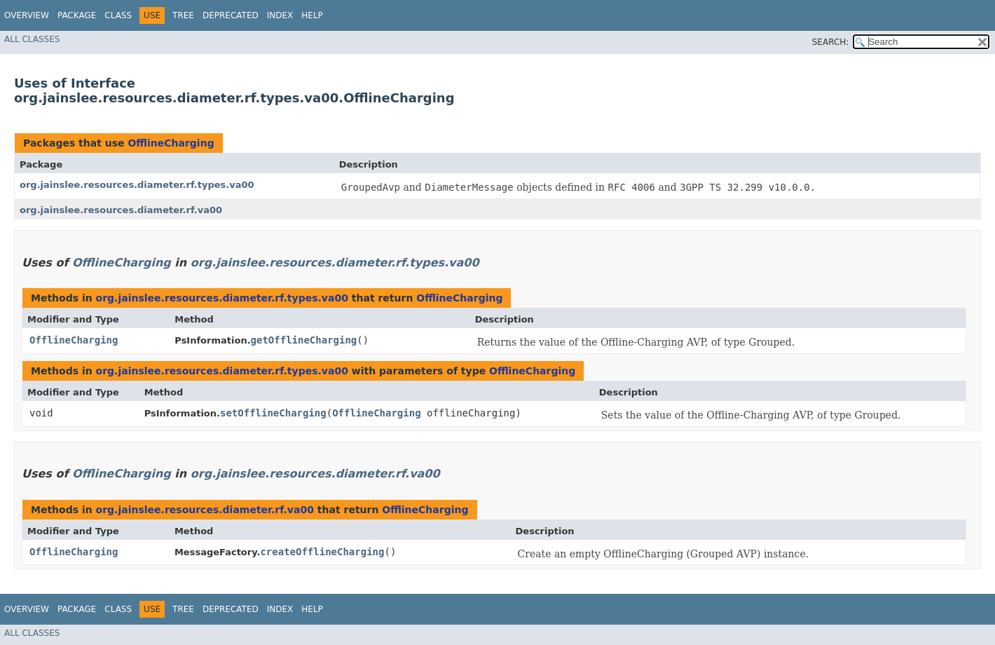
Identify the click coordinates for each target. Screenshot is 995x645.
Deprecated (231, 15)
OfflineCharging (171, 143)
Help (312, 15)
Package (76, 15)
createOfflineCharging (322, 551)
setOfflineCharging (273, 413)
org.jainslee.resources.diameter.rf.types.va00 (137, 184)
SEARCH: (830, 42)
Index (280, 15)
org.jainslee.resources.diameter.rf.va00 (121, 210)
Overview (26, 15)
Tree (183, 15)
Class (118, 15)
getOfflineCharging (304, 340)
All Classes (32, 39)
